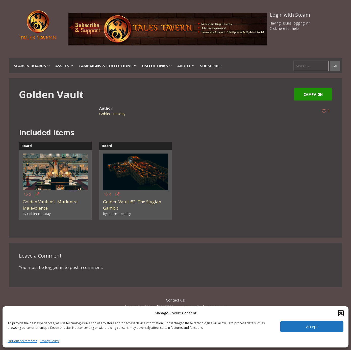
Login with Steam (290, 15)
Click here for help (284, 28)
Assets (64, 65)
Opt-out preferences (22, 341)
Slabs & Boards (32, 65)
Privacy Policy (49, 341)
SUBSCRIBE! (210, 65)
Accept (312, 326)
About (186, 65)
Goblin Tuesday (112, 113)
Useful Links (157, 65)
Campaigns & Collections (108, 65)
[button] (340, 312)
